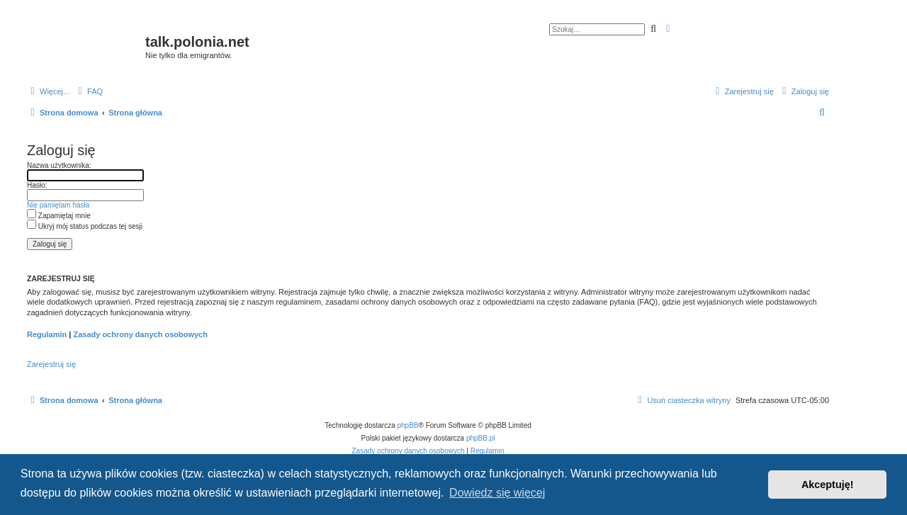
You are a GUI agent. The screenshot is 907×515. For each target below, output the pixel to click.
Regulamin (47, 334)
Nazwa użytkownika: (59, 165)
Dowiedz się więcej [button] (497, 493)
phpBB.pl (480, 438)
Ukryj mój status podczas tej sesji (84, 226)
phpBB (408, 425)
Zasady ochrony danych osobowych (140, 334)
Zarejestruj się (51, 364)
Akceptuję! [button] (827, 484)
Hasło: (37, 185)
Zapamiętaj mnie (59, 216)
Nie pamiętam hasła (58, 205)
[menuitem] (88, 91)
